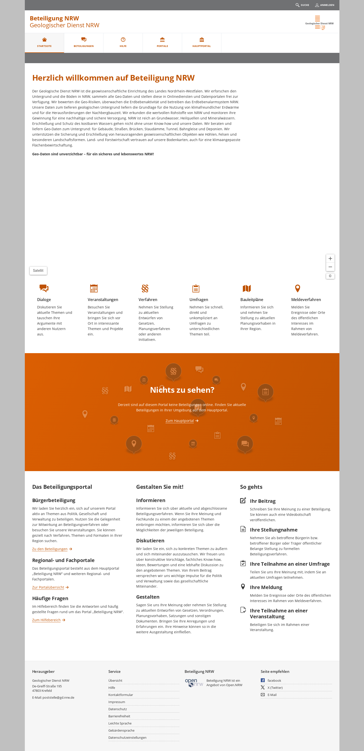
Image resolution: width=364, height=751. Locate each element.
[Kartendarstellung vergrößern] (330, 258)
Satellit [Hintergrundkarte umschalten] (38, 271)
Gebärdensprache (121, 730)
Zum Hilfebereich (46, 620)
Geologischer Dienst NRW (50, 680)
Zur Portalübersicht (48, 587)
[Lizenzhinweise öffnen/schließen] (330, 276)
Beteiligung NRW (54, 18)
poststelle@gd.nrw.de (58, 697)
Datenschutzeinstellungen (127, 737)
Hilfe (111, 687)
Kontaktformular (120, 695)
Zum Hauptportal (180, 420)
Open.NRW (234, 685)
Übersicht (115, 680)
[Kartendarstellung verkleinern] (330, 267)
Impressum (116, 702)
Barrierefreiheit (119, 716)
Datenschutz (117, 709)
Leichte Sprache (119, 723)
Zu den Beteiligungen (50, 548)
